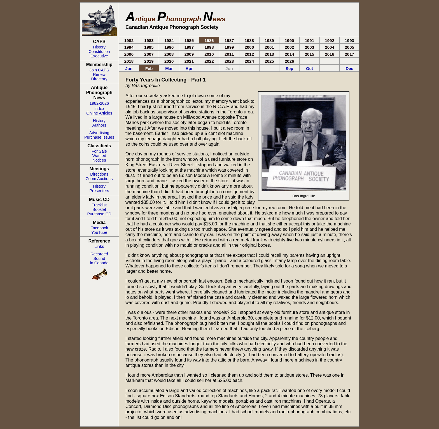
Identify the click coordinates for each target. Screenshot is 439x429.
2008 (169, 54)
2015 (309, 54)
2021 (189, 61)
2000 (249, 47)
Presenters (99, 190)
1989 (269, 40)
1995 (148, 47)
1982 (129, 40)
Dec (349, 68)
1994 (129, 47)
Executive (99, 56)
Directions (99, 174)
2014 (289, 54)
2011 (229, 54)
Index (99, 108)
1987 (229, 40)
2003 (309, 47)
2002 (289, 47)
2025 (269, 61)
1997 (189, 47)
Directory (99, 79)
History (99, 47)
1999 (229, 47)
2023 (229, 61)
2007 (148, 54)
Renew (99, 74)
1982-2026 (99, 103)
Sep (289, 68)
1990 (289, 40)
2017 (349, 54)
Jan (128, 68)
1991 (309, 40)
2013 (269, 54)
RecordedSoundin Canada (99, 258)
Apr (189, 68)
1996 (169, 47)
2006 (129, 54)
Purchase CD (99, 214)
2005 (349, 47)
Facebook (99, 228)
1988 (249, 40)
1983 (148, 40)
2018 (129, 61)
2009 (189, 54)
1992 (329, 40)
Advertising (99, 132)
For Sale (99, 151)
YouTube (99, 232)
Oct (309, 68)
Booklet (99, 209)
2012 (249, 54)
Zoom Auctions (99, 178)
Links (99, 246)
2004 (329, 47)
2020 (169, 61)
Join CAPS (99, 70)
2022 (209, 61)
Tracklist (99, 205)
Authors (99, 125)
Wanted (99, 155)
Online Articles (99, 113)
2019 (148, 61)
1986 (209, 40)
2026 (289, 61)
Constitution (99, 51)
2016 (329, 54)
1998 (209, 47)
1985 (189, 40)
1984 (169, 40)
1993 (349, 40)
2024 (249, 61)
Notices (99, 160)
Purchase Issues (99, 137)
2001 (269, 47)
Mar (169, 68)
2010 (209, 54)
